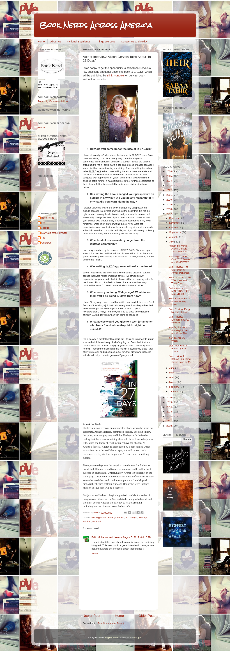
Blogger (137, 637)
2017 (169, 214)
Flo (43, 224)
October (174, 227)
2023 (169, 185)
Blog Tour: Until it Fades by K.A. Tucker (178, 348)
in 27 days (131, 517)
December (175, 218)
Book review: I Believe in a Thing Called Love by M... (180, 359)
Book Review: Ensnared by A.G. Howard (179, 320)
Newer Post (91, 616)
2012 (169, 416)
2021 (169, 195)
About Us (55, 41)
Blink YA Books (116, 75)
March (173, 382)
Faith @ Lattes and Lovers (106, 537)
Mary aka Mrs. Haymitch (54, 234)
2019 (169, 204)
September (175, 232)
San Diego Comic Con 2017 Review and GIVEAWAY (180, 259)
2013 (169, 411)
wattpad (96, 521)
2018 (169, 209)
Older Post (147, 616)
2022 (169, 190)
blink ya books (116, 517)
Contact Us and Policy (134, 41)
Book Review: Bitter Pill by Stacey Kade (179, 301)
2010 (169, 426)
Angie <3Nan (111, 637)
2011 (169, 421)
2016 (169, 397)
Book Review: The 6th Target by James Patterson (179, 270)
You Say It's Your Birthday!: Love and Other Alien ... (180, 330)
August (173, 237)
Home (41, 41)
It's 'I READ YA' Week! (177, 339)
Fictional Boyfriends (78, 41)
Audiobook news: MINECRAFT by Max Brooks (179, 291)
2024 (169, 180)
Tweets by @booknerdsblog (53, 102)
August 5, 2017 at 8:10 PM (137, 537)
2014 (169, 407)
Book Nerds (47, 219)
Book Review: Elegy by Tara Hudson (179, 310)
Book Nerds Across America (96, 25)
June (172, 368)
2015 (169, 402)
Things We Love (105, 41)
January (174, 391)
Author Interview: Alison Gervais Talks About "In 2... (180, 248)
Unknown (46, 244)
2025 (169, 176)
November (175, 222)
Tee (43, 239)
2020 (169, 199)
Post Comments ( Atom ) (111, 623)
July (171, 241)
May (171, 372)
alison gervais (99, 517)
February (174, 386)
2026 (169, 171)
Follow (41, 129)
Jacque (45, 229)
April (172, 377)
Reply (94, 553)
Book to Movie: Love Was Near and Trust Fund (180, 280)
